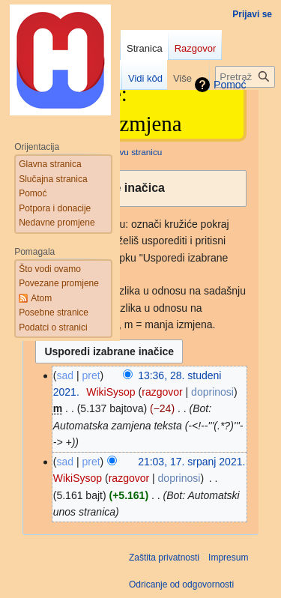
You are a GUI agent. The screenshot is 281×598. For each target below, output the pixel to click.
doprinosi (212, 392)
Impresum (228, 557)
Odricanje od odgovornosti (181, 584)
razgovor (162, 392)
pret (91, 375)
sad (64, 462)
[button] (140, 188)
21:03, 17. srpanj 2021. (191, 462)
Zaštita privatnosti (164, 557)
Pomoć (230, 85)
